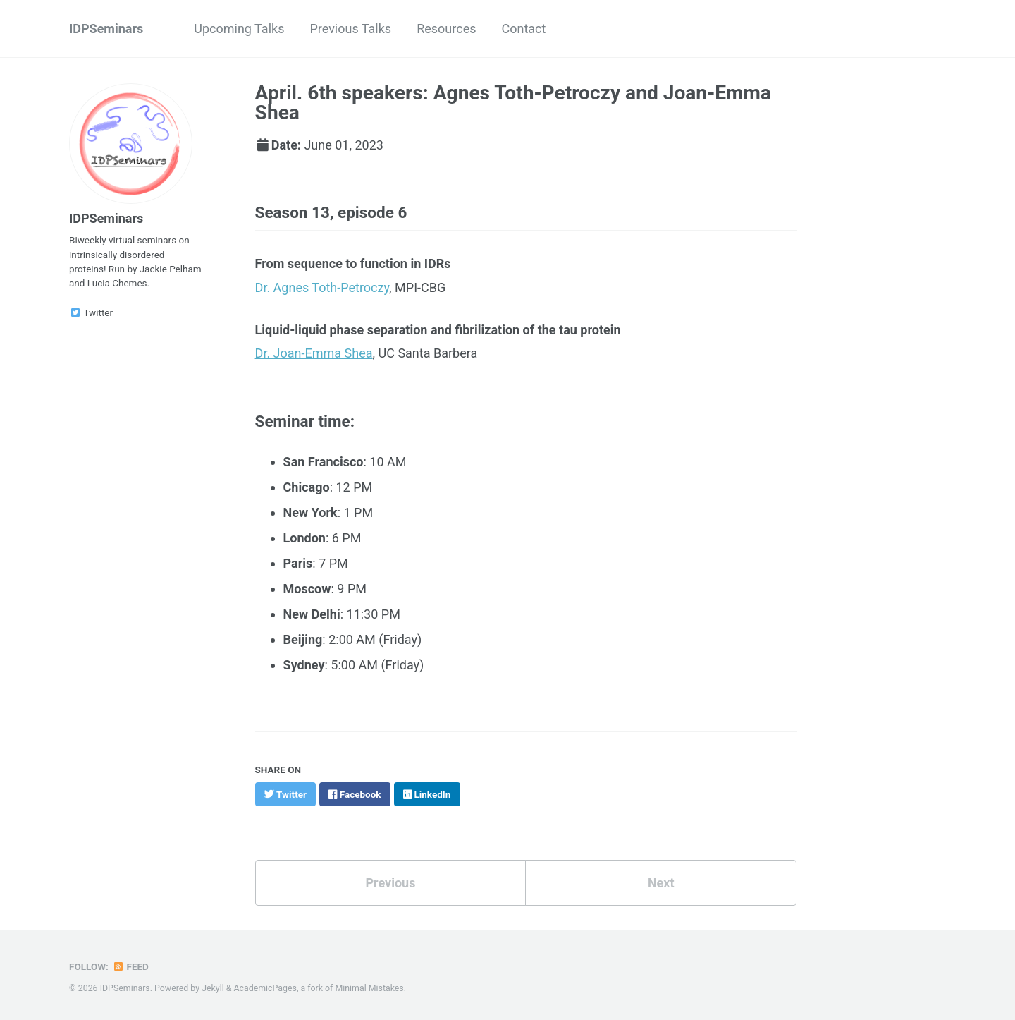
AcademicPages (264, 988)
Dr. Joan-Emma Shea (314, 353)
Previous (390, 882)
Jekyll (213, 988)
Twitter (91, 312)
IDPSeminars (106, 28)
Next (661, 882)
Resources (446, 28)
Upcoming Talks (239, 28)
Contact (523, 28)
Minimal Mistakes (369, 988)
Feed (130, 966)
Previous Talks (350, 28)
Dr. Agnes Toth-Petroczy (322, 287)
